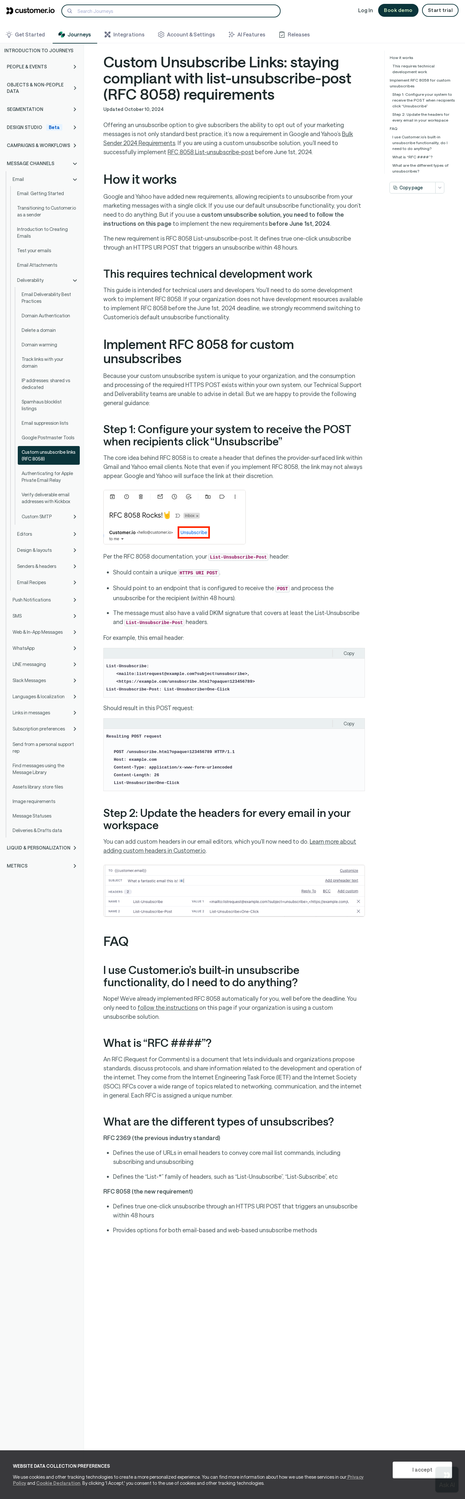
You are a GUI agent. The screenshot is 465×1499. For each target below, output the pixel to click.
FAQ (394, 128)
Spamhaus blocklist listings (42, 405)
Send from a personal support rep (43, 747)
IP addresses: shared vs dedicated (46, 384)
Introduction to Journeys (38, 50)
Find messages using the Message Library (38, 769)
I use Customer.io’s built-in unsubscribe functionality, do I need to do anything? (420, 142)
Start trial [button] (440, 10)
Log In (365, 10)
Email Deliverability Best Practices (46, 298)
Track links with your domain (42, 362)
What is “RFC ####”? (412, 156)
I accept (422, 1469)
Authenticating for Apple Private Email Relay (47, 477)
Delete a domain (39, 330)
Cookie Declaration (58, 1483)
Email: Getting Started (40, 193)
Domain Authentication (46, 315)
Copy (349, 653)
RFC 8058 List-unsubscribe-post (211, 151)
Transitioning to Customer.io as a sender (46, 211)
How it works (401, 57)
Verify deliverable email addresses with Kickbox (46, 498)
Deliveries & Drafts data (37, 830)
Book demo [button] (398, 10)
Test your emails (34, 250)
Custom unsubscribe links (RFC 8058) (49, 455)
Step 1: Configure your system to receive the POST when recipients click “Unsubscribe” (423, 100)
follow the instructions (168, 1007)
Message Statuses (32, 816)
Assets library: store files (38, 786)
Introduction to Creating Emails (42, 232)
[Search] (171, 11)
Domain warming (39, 344)
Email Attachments (37, 265)
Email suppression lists (45, 423)
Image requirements (34, 801)
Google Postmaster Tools (48, 437)
